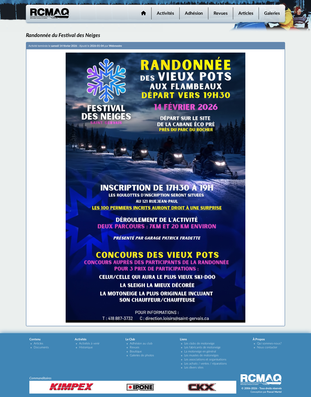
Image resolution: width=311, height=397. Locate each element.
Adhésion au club (141, 343)
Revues (221, 13)
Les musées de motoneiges (201, 355)
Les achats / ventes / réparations (205, 363)
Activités (165, 13)
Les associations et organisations (205, 359)
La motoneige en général (200, 351)
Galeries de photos (142, 355)
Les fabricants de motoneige (202, 347)
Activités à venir (89, 343)
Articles (245, 13)
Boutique (136, 351)
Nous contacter (267, 347)
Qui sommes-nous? (269, 343)
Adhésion (194, 13)
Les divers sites (193, 367)
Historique (86, 347)
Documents (41, 347)
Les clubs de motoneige (199, 343)
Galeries (272, 13)
